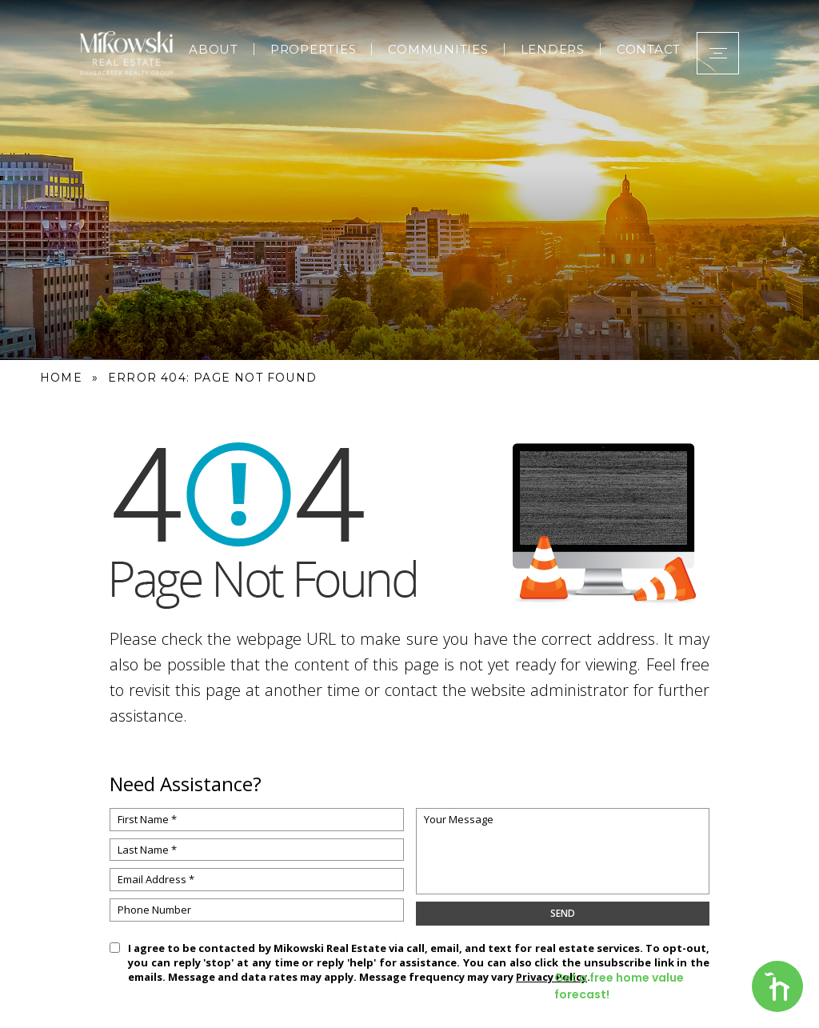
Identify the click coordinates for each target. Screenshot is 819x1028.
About (213, 49)
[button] (718, 53)
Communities (438, 49)
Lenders (553, 49)
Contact (649, 49)
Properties (313, 49)
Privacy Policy (551, 977)
